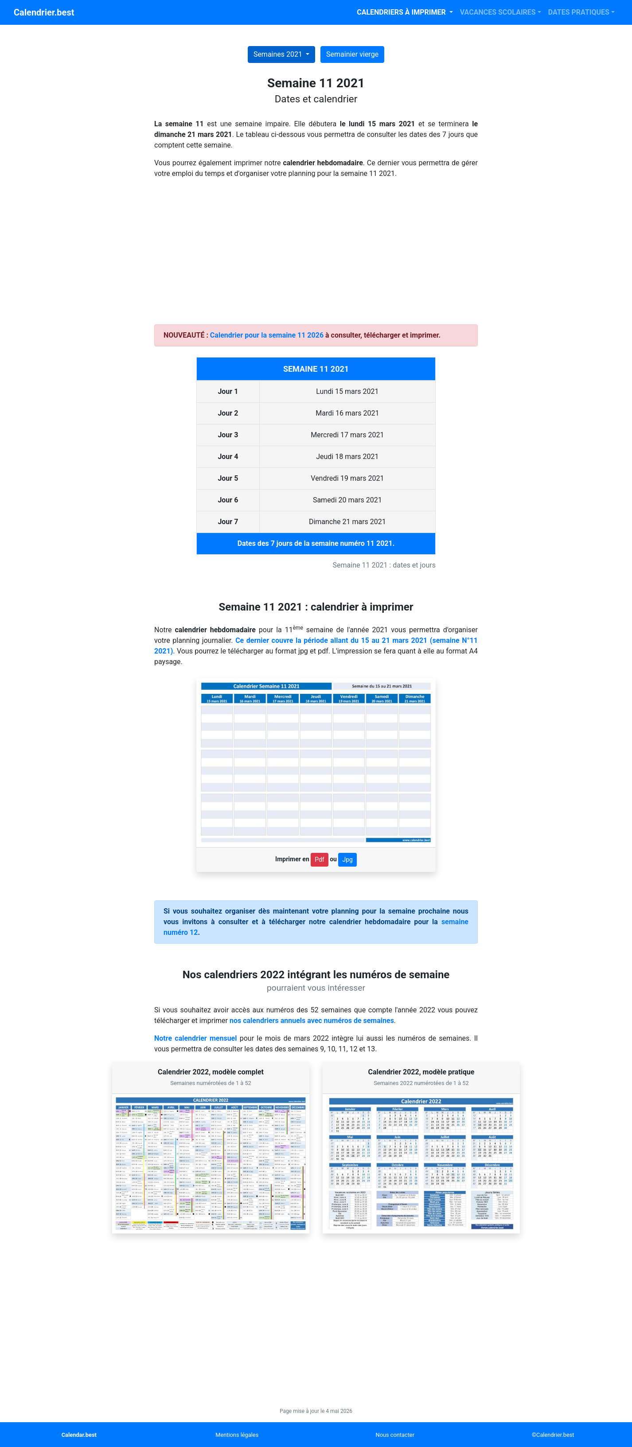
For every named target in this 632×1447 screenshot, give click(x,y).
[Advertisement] (316, 255)
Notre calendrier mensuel (195, 1038)
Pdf (319, 859)
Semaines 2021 (279, 54)
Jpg (347, 859)
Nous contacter (395, 1434)
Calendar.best (79, 1434)
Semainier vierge (352, 54)
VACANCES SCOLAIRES (498, 12)
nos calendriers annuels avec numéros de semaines (312, 1020)
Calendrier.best (44, 12)
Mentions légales (236, 1434)
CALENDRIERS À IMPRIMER (402, 12)
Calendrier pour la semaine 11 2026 (267, 335)
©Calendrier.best (553, 1434)
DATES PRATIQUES (578, 12)
